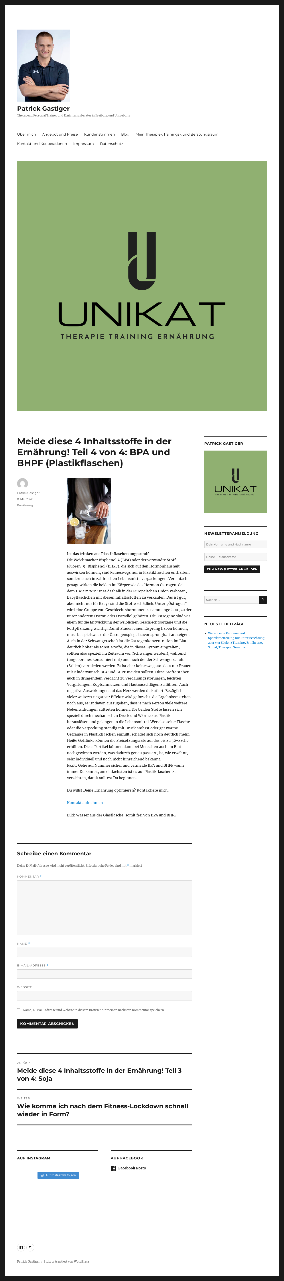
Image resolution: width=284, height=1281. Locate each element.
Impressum (83, 144)
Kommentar (29, 876)
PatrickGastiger (28, 493)
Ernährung (25, 505)
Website (24, 987)
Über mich (26, 134)
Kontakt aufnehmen (85, 802)
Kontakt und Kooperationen (42, 144)
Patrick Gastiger (43, 108)
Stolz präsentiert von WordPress (66, 1261)
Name (23, 944)
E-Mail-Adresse (33, 965)
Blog (125, 134)
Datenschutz (111, 144)
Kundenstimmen (99, 134)
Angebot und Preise (60, 134)
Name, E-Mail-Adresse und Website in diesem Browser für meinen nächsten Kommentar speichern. (94, 1010)
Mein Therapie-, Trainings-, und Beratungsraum (177, 134)
